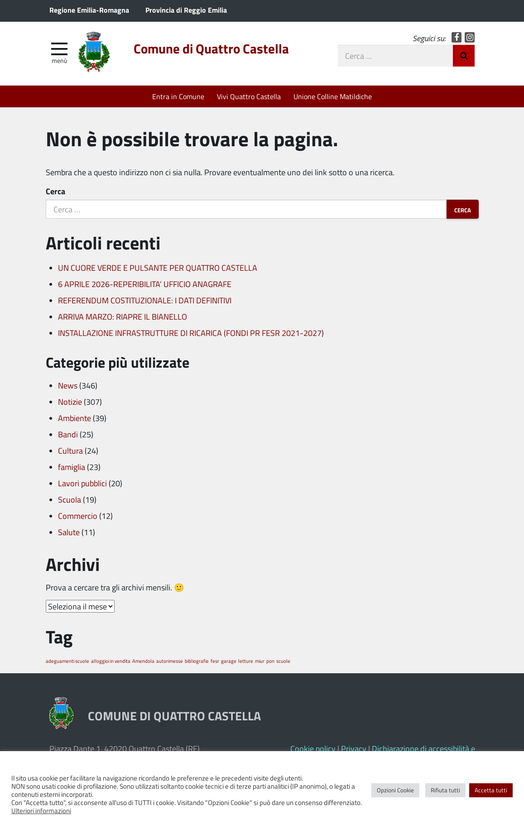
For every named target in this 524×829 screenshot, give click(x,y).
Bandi (68, 434)
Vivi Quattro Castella (249, 96)
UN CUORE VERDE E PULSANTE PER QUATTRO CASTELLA (157, 267)
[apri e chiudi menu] (59, 48)
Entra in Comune (178, 96)
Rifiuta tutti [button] (445, 790)
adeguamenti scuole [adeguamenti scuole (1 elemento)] (67, 660)
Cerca (55, 191)
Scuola (69, 499)
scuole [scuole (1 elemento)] (283, 660)
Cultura (70, 450)
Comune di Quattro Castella (211, 48)
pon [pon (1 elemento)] (270, 660)
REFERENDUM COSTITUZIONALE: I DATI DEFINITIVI (144, 300)
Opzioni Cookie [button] (395, 790)
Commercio (77, 515)
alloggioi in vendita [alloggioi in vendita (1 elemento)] (110, 660)
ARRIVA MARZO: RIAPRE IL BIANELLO (122, 316)
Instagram (470, 37)
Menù (59, 60)
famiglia (71, 466)
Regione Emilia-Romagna (89, 10)
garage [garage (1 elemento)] (228, 660)
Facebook (457, 37)
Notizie (70, 401)
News (67, 385)
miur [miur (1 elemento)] (259, 660)
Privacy (353, 748)
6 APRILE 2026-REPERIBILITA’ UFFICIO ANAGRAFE (144, 283)
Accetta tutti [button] (491, 790)
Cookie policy (313, 748)
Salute (69, 532)
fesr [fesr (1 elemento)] (215, 660)
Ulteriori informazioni (41, 810)
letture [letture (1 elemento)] (245, 660)
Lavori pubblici (82, 483)
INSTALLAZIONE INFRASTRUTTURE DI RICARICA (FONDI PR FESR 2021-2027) (191, 332)
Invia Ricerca (464, 56)
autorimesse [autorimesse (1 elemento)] (169, 660)
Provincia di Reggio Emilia (186, 10)
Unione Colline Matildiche (332, 96)
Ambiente (74, 417)
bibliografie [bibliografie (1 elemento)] (197, 660)
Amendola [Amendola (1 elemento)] (143, 660)
